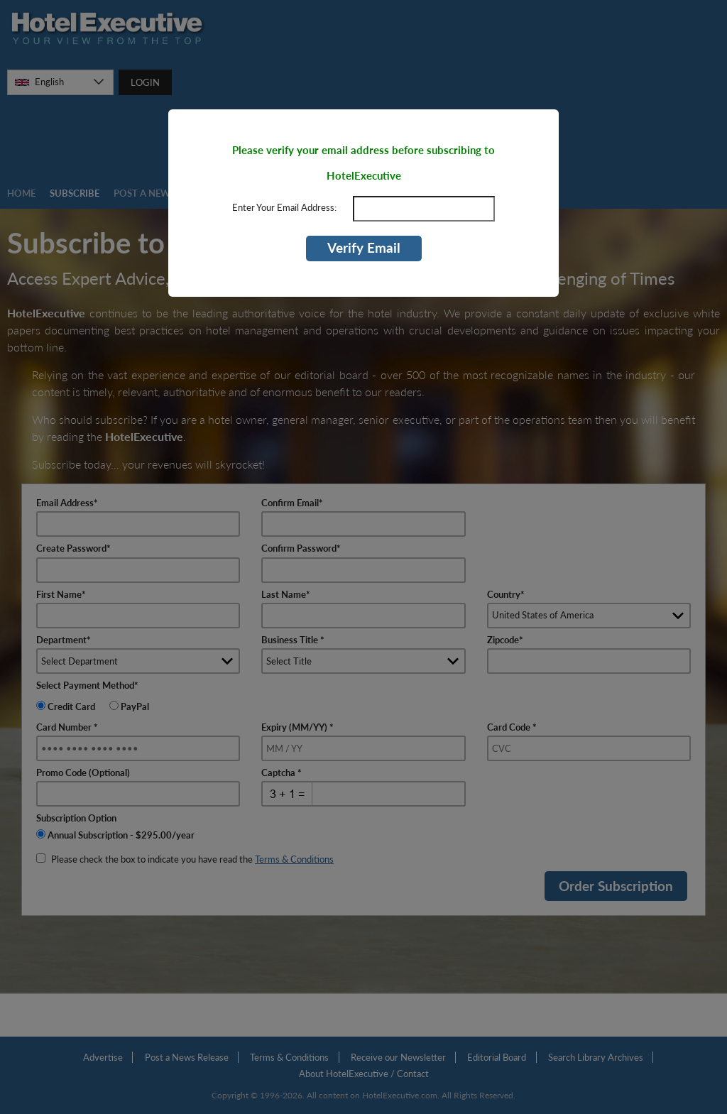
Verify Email (363, 248)
